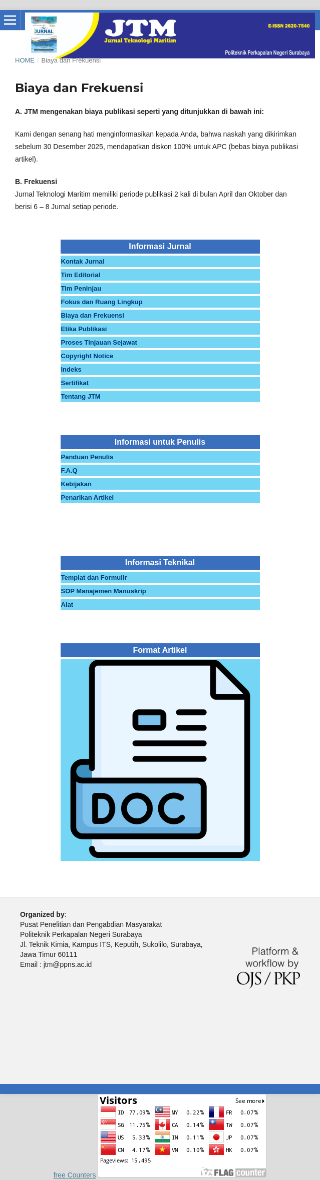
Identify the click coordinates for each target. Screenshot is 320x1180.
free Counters (75, 1175)
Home (25, 60)
